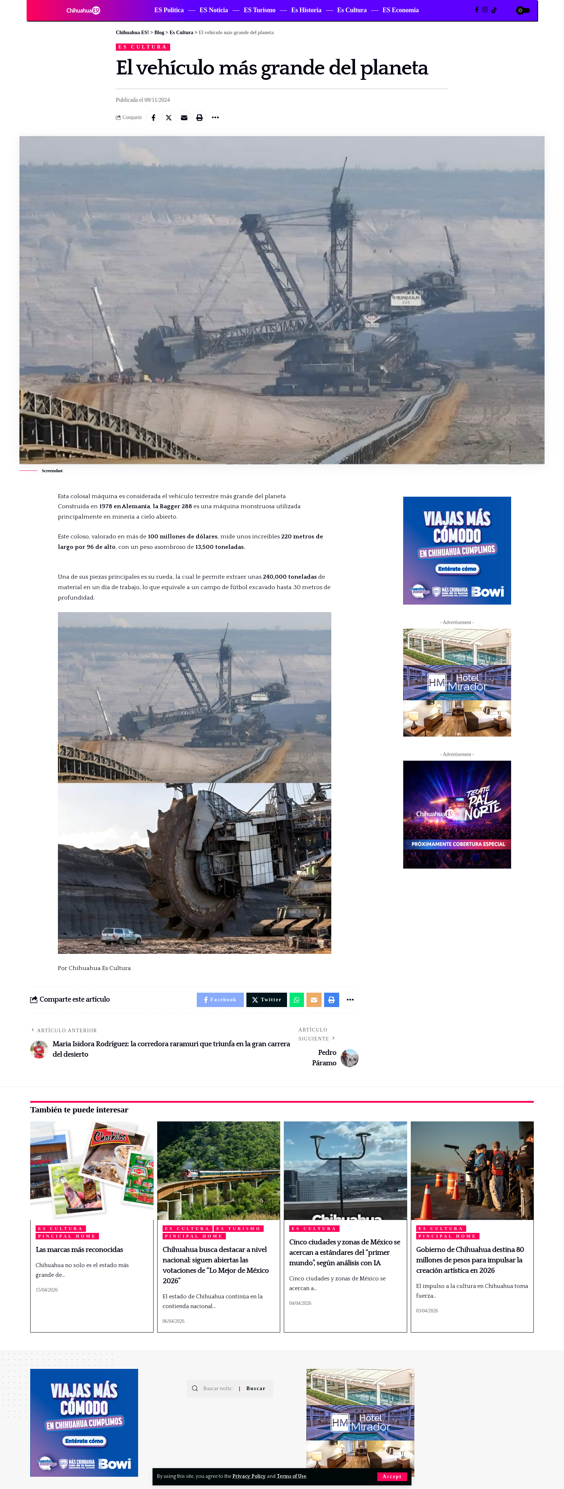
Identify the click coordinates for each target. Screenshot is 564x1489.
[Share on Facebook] (153, 117)
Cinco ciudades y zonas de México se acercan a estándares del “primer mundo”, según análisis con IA (344, 1252)
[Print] (199, 117)
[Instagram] (485, 10)
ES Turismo (238, 1228)
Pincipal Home (67, 1236)
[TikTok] (494, 10)
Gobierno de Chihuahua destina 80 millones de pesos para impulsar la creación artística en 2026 (470, 1260)
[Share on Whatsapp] (297, 1000)
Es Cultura (143, 47)
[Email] (184, 117)
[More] (215, 117)
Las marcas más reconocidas (79, 1250)
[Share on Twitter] (169, 117)
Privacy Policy (249, 1476)
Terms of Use (291, 1476)
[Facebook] (477, 10)
